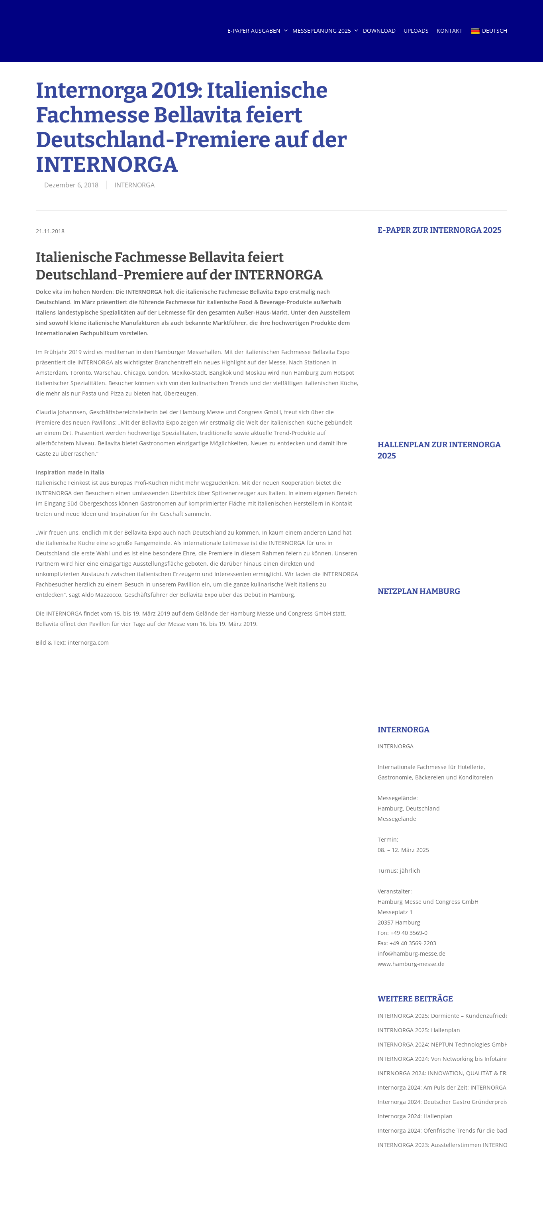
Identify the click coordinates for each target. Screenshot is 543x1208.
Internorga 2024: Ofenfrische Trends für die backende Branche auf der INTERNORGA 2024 (442, 1130)
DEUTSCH (488, 31)
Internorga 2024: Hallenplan (415, 1116)
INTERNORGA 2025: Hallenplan (419, 1030)
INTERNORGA (135, 185)
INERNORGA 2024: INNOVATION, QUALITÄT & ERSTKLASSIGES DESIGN (442, 1073)
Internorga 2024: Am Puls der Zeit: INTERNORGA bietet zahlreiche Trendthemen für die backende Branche (442, 1087)
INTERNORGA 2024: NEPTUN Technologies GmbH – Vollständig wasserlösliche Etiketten (442, 1044)
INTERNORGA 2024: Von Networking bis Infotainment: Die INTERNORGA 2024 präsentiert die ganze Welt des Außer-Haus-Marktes (442, 1058)
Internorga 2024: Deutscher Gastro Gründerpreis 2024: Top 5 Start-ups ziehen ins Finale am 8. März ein (442, 1102)
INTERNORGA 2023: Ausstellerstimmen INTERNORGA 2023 (442, 1145)
